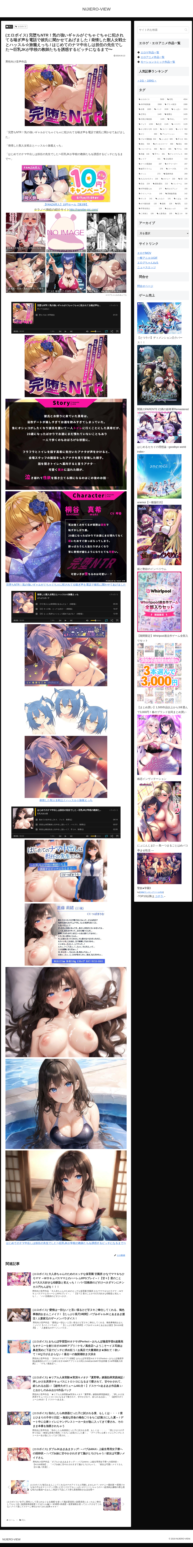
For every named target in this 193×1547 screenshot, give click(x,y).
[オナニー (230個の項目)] (168, 179)
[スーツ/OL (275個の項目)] (177, 169)
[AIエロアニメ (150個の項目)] (176, 189)
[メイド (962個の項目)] (182, 129)
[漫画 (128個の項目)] (166, 204)
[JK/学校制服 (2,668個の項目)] (150, 104)
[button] (186, 29)
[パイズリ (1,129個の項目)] (179, 124)
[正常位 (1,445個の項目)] (150, 114)
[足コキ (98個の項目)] (181, 213)
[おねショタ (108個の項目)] (176, 208)
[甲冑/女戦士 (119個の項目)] (150, 208)
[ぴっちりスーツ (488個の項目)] (163, 144)
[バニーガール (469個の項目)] (148, 149)
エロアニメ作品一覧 (153, 57)
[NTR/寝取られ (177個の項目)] (150, 189)
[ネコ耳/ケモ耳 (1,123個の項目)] (148, 129)
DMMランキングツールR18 (151, 892)
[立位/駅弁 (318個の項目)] (175, 159)
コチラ (159, 896)
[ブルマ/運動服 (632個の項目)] (147, 139)
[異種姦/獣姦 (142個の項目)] (176, 194)
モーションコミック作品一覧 (158, 61)
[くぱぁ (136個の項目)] (181, 199)
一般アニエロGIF (147, 257)
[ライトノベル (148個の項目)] (150, 194)
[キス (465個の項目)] (166, 149)
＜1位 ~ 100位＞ (147, 80)
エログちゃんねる (147, 262)
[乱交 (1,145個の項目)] (162, 124)
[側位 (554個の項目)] (144, 144)
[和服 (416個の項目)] (144, 154)
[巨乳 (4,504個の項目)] (177, 99)
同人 (9, 27)
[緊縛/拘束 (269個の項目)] (175, 174)
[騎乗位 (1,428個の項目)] (176, 114)
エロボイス (20, 27)
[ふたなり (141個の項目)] (163, 199)
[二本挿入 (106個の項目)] (146, 213)
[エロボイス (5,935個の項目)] (152, 99)
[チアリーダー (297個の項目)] (176, 164)
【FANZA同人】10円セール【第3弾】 (66, 185)
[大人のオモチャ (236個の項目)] (148, 179)
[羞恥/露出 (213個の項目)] (160, 184)
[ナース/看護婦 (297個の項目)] (150, 164)
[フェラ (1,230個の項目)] (146, 124)
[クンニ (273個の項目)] (150, 174)
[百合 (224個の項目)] (144, 184)
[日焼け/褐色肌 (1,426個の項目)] (152, 119)
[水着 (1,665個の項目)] (145, 109)
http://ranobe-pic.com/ (83, 209)
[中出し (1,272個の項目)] (177, 119)
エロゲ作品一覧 (150, 52)
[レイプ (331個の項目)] (150, 159)
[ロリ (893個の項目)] (148, 134)
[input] (163, 30)
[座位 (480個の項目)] (182, 144)
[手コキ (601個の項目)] (182, 139)
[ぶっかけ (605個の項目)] (166, 139)
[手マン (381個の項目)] (158, 154)
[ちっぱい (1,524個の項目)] (179, 109)
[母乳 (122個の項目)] (181, 204)
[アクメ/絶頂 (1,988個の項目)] (176, 104)
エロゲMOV (144, 253)
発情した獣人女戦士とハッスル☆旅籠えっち (66, 743)
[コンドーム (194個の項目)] (179, 184)
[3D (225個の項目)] (183, 179)
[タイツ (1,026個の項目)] (166, 129)
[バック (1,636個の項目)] (161, 109)
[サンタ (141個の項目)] (146, 199)
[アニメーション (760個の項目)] (174, 134)
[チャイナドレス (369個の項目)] (178, 154)
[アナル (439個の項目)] (181, 149)
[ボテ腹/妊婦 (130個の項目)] (148, 204)
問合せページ (145, 286)
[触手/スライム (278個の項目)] (151, 169)
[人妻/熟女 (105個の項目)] (165, 213)
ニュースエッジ (146, 267)
